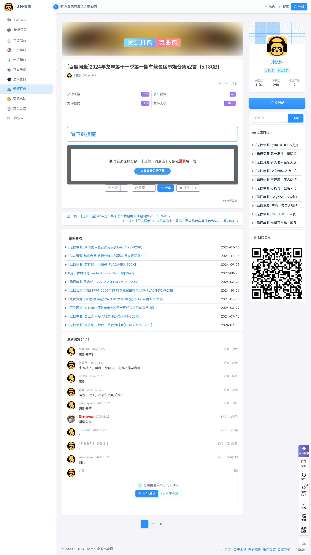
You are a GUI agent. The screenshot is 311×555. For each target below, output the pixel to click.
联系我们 (284, 550)
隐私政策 (269, 550)
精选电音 (16, 40)
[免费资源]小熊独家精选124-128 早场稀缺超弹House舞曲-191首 (115, 300)
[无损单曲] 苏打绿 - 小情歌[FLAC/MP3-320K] (102, 266)
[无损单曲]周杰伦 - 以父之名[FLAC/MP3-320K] (103, 283)
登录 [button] (297, 6)
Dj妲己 (83, 364)
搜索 (295, 118)
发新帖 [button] (277, 103)
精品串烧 (16, 69)
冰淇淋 (77, 75)
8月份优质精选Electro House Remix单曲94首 (101, 274)
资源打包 (16, 89)
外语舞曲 (16, 60)
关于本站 (239, 550)
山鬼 (82, 391)
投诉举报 (230, 202)
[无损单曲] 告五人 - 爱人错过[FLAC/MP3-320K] (103, 317)
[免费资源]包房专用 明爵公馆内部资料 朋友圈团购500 (107, 257)
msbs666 (85, 431)
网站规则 (254, 550)
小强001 (84, 350)
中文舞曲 (16, 50)
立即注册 (171, 494)
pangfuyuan (87, 404)
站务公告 (16, 108)
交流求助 (16, 99)
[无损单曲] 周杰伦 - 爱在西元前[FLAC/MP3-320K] (105, 248)
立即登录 (145, 494)
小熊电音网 (105, 549)
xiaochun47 (86, 458)
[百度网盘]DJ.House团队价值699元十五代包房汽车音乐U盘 (111, 309)
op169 (83, 377)
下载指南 (83, 134)
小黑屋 (226, 550)
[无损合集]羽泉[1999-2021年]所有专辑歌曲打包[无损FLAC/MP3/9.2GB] (121, 292)
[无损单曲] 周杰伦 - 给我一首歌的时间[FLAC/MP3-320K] (110, 326)
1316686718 (87, 445)
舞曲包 (168, 42)
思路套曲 (16, 79)
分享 (168, 188)
